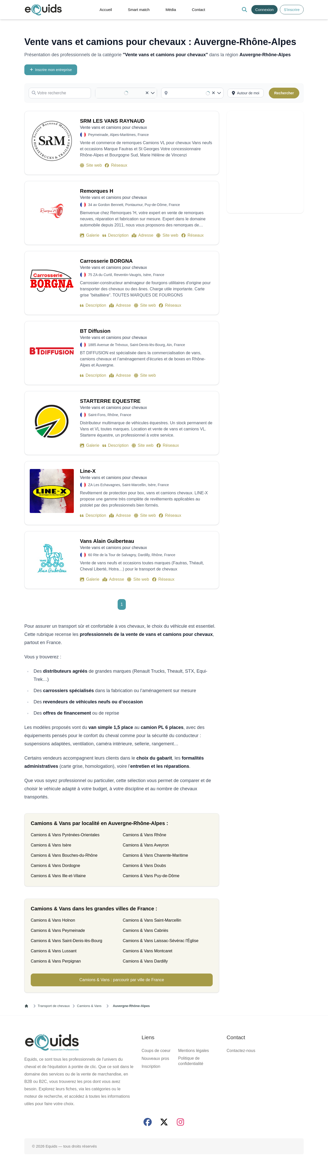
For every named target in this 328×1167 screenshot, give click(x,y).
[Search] (4, 13)
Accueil (18, 21)
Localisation (12, 426)
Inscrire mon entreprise (21, 69)
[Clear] (4, 423)
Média (17, 30)
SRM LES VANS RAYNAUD (27, 785)
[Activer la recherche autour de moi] (18, 769)
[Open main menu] (77, 11)
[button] (91, 10)
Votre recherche (15, 74)
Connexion (33, 12)
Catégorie (10, 84)
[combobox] (24, 416)
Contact (18, 35)
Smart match (22, 26)
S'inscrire (15, 12)
